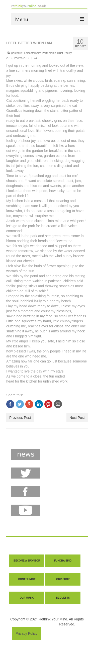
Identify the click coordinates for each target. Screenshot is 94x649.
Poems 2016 (22, 57)
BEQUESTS (63, 597)
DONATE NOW (27, 579)
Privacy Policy (26, 633)
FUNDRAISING (62, 560)
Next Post (77, 418)
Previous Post (20, 418)
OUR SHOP (62, 579)
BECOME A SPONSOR (27, 560)
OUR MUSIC (27, 597)
